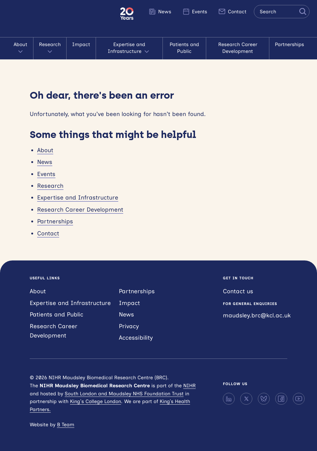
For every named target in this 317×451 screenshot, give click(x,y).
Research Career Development (237, 47)
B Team (65, 424)
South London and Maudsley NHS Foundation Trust (124, 394)
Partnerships (289, 44)
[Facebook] (281, 399)
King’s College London (95, 401)
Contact (232, 11)
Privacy (129, 326)
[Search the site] (282, 11)
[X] (246, 399)
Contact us (238, 291)
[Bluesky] (264, 399)
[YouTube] (299, 399)
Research (50, 48)
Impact (81, 44)
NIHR (189, 386)
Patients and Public (184, 47)
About (20, 48)
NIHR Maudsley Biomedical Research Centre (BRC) (60, 18)
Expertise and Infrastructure (129, 48)
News (160, 11)
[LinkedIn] (229, 399)
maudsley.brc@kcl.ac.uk (257, 315)
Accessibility (136, 337)
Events (194, 11)
